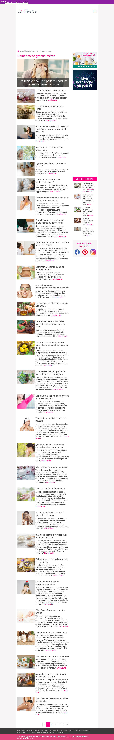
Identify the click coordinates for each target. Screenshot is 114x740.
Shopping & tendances (88, 190)
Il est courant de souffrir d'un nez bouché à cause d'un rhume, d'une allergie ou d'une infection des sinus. (52, 155)
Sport (89, 204)
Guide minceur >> (16, 2)
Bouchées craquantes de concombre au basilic (88, 210)
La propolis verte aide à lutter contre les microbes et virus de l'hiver (50, 324)
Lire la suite (52, 100)
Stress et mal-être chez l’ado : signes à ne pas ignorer (88, 230)
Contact (20, 730)
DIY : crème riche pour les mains (51, 467)
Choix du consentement (55, 732)
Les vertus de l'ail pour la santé (50, 90)
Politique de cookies (39, 732)
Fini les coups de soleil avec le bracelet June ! (88, 185)
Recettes (90, 215)
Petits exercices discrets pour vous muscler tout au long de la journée (88, 198)
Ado (87, 235)
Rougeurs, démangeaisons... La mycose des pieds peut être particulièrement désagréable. (51, 171)
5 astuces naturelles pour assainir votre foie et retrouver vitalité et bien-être (51, 129)
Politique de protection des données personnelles (41, 730)
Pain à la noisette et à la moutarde (88, 220)
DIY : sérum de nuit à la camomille (52, 656)
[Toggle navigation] (95, 11)
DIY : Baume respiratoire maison (51, 632)
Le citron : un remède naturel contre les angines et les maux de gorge (51, 345)
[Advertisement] (57, 32)
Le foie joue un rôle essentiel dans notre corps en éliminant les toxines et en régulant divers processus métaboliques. (51, 137)
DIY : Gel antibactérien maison (50, 488)
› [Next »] (67, 724)
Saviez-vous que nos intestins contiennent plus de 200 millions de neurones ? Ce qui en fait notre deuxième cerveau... (49, 276)
